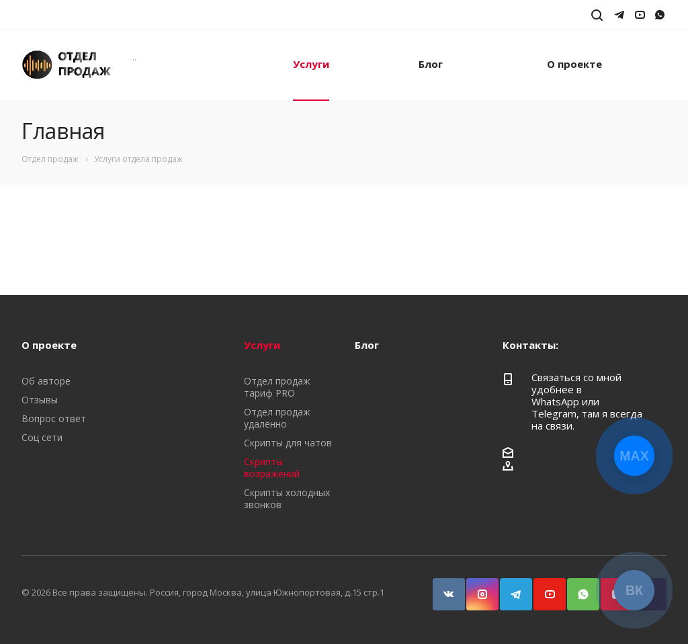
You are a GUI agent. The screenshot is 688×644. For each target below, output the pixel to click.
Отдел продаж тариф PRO (277, 386)
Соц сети (42, 437)
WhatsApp (577, 588)
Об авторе (46, 380)
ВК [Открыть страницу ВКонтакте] (634, 590)
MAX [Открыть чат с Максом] (633, 455)
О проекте (574, 64)
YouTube (543, 588)
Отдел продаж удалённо (277, 417)
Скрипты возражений (272, 467)
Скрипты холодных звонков (287, 498)
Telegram (510, 588)
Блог (431, 64)
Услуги (311, 64)
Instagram (476, 588)
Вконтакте (443, 588)
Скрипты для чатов (288, 442)
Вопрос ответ (54, 418)
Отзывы (40, 399)
